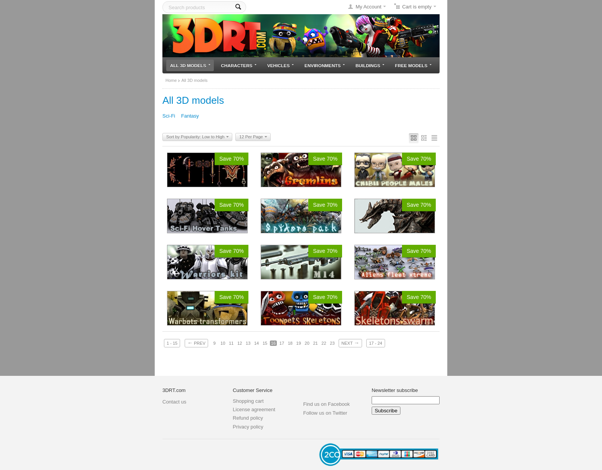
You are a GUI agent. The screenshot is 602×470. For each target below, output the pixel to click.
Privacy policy (248, 427)
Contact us (174, 402)
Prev (196, 343)
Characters (239, 65)
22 (323, 343)
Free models (413, 65)
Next (350, 343)
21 (315, 343)
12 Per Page (253, 137)
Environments (324, 65)
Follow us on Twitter (325, 413)
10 (222, 343)
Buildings (370, 65)
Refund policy (248, 418)
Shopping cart (248, 401)
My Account (368, 7)
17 (282, 343)
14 (256, 343)
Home (171, 80)
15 (265, 343)
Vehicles (280, 65)
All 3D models (190, 65)
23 (332, 343)
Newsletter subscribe (395, 390)
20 (307, 343)
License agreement (254, 409)
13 (248, 343)
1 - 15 (172, 343)
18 (290, 343)
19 (298, 343)
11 (231, 343)
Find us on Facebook (326, 404)
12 (239, 343)
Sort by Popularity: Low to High (197, 137)
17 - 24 (375, 343)
